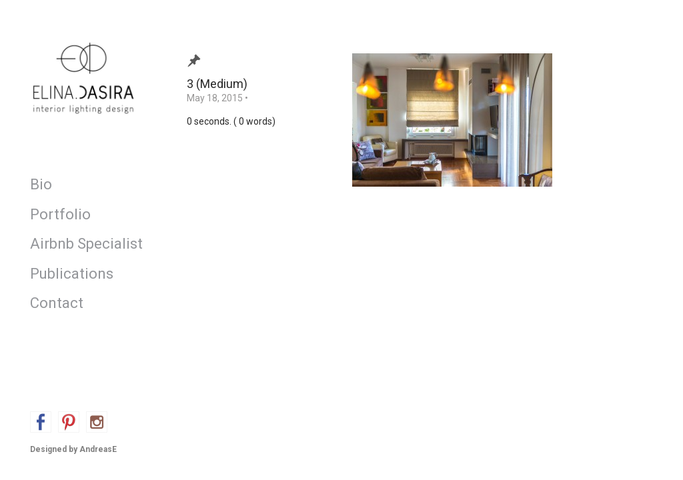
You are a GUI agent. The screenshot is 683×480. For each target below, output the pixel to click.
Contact (56, 303)
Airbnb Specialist (83, 243)
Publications (71, 273)
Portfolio (60, 214)
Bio (41, 184)
